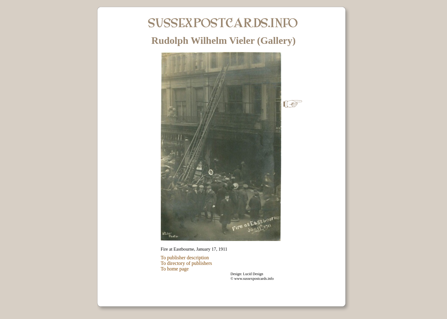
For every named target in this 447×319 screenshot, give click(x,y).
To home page (175, 268)
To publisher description (185, 257)
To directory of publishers (186, 263)
